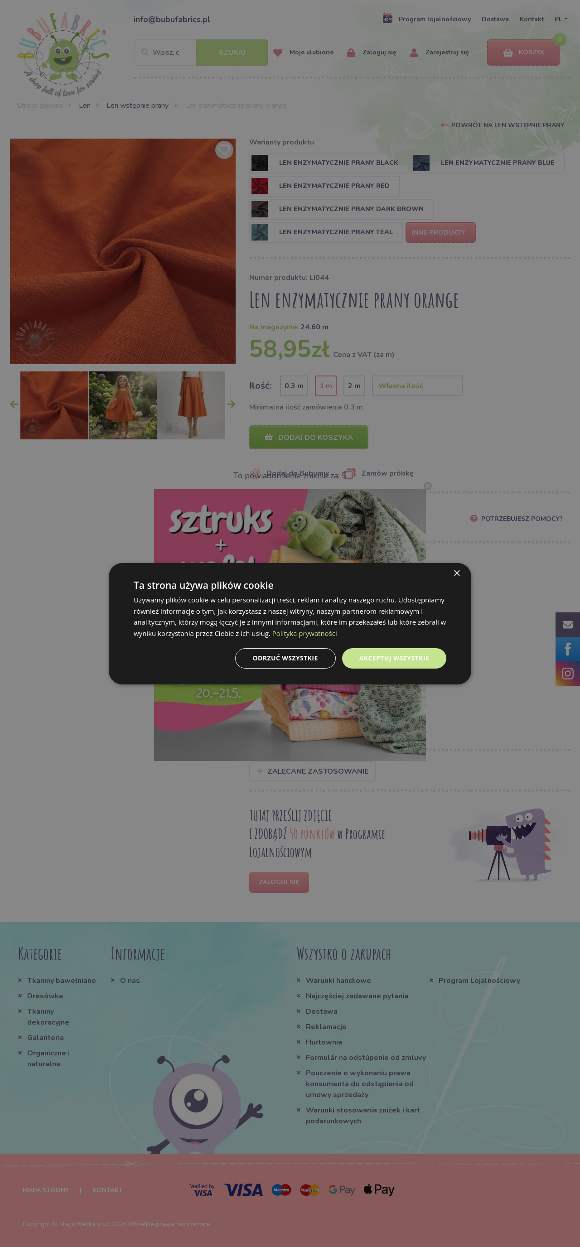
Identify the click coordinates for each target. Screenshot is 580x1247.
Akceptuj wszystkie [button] (394, 658)
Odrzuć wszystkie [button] (285, 658)
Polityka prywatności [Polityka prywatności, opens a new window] (304, 633)
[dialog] (290, 623)
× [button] (456, 573)
